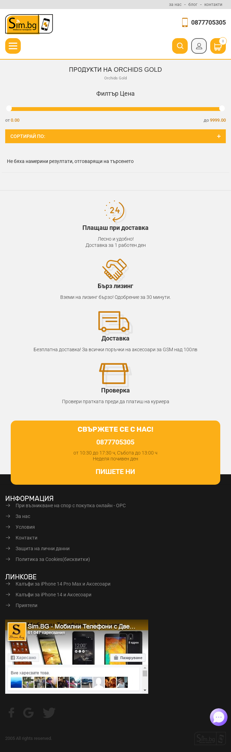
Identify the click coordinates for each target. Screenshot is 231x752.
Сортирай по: (27, 136)
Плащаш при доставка (115, 227)
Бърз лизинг (115, 285)
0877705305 (208, 22)
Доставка (115, 338)
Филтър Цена (115, 93)
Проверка (115, 390)
